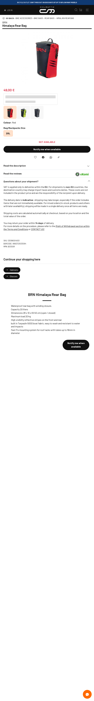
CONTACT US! (37, 229)
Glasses (11, 276)
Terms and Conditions (17, 229)
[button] (47, 182)
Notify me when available (47, 149)
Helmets (12, 269)
